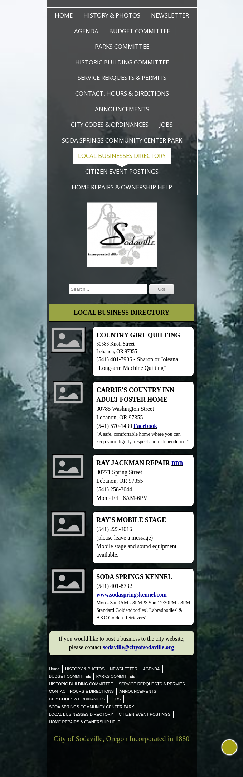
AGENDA (86, 31)
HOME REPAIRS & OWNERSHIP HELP (122, 187)
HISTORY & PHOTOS (111, 15)
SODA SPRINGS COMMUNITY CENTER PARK (122, 140)
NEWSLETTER (170, 15)
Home (64, 15)
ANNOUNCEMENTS (122, 109)
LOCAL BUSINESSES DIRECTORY (122, 155)
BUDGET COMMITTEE (139, 31)
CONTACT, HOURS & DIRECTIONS (122, 93)
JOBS (166, 124)
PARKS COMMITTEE (122, 46)
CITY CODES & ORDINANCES (110, 124)
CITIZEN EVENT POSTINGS (122, 171)
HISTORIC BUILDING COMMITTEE (122, 62)
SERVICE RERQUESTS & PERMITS (122, 77)
